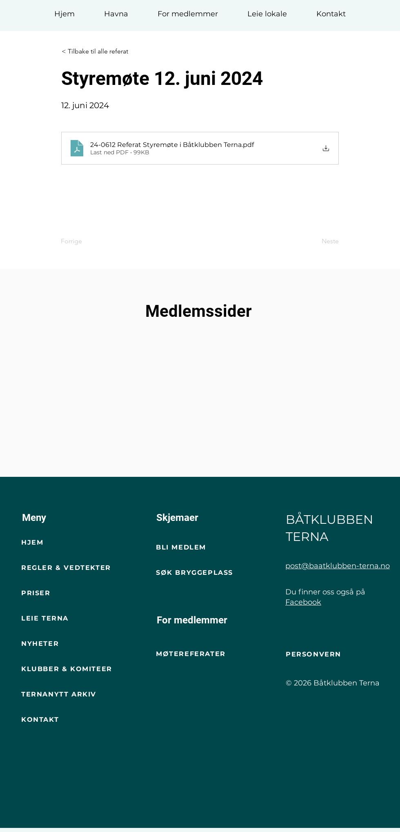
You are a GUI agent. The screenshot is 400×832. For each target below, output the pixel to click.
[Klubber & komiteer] (72, 669)
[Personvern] (329, 655)
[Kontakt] (72, 720)
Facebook (303, 602)
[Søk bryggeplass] (199, 573)
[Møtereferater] (199, 654)
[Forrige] (88, 241)
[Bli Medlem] (199, 548)
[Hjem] (72, 543)
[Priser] (72, 593)
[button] (116, 10)
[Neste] (318, 241)
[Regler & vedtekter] (72, 568)
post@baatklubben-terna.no (337, 565)
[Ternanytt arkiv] (72, 695)
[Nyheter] (72, 644)
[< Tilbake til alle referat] (103, 51)
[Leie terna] (72, 619)
